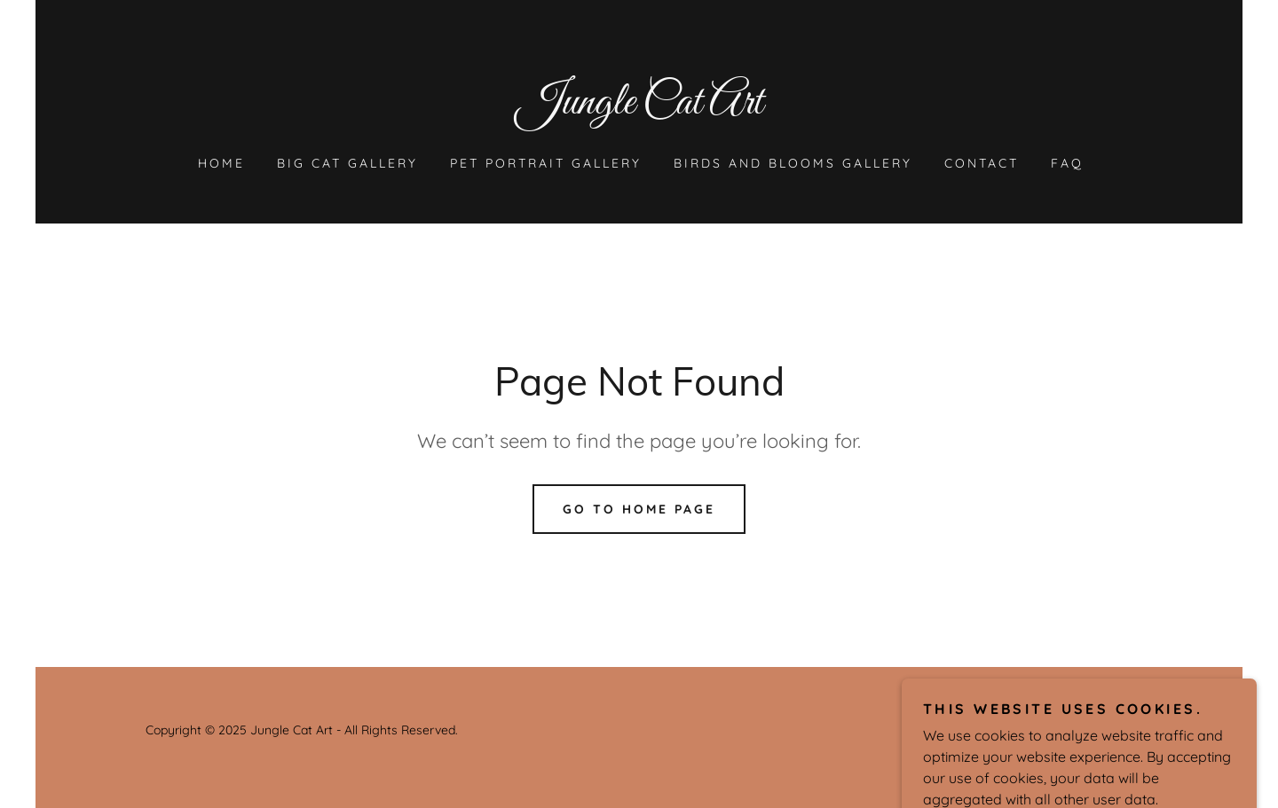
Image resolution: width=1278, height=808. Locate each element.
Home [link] (221, 163)
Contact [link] (981, 163)
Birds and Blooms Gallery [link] (793, 163)
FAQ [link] (1067, 163)
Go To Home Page (639, 509)
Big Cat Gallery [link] (347, 163)
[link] (639, 108)
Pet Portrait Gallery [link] (546, 163)
